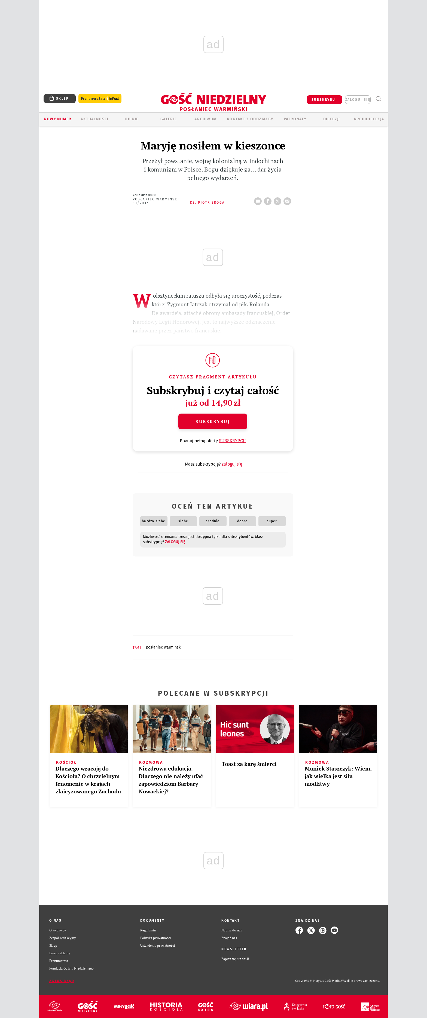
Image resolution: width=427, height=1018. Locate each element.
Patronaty (295, 119)
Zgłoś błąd (61, 981)
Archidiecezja (369, 119)
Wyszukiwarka (378, 99)
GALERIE (168, 119)
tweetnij (278, 199)
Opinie (131, 119)
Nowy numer (57, 119)
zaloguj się (357, 100)
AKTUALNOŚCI (94, 119)
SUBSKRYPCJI (232, 441)
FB (269, 199)
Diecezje (332, 119)
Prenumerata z (100, 99)
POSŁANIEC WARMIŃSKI (164, 647)
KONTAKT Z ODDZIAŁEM (250, 119)
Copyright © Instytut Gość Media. (318, 981)
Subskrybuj (213, 421)
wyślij (288, 199)
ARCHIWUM (205, 119)
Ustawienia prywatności (157, 945)
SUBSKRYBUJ (324, 100)
